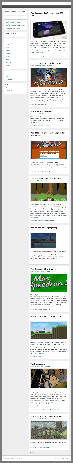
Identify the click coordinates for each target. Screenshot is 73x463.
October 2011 (8, 55)
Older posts (32, 452)
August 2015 (8, 44)
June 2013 (8, 52)
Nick (45, 18)
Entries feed (8, 89)
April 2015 (8, 47)
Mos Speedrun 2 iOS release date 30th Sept (15, 21)
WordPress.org (9, 92)
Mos (41, 356)
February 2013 (9, 53)
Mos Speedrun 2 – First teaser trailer (46, 416)
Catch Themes (66, 458)
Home (7, 6)
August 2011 (8, 56)
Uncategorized (9, 79)
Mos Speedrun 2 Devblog (41, 111)
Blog (42, 125)
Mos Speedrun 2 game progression (45, 316)
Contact (18, 6)
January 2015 (8, 49)
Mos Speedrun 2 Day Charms (43, 269)
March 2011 (8, 62)
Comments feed (9, 90)
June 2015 (8, 46)
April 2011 (8, 61)
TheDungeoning (50, 409)
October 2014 (8, 50)
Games (12, 6)
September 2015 (9, 43)
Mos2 (41, 171)
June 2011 (8, 58)
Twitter (46, 220)
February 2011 (9, 64)
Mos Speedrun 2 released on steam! (46, 63)
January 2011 (8, 65)
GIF (40, 261)
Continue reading (39, 52)
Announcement (37, 56)
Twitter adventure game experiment (46, 178)
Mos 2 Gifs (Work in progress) (43, 228)
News (42, 56)
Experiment (42, 220)
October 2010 (8, 67)
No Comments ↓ (50, 18)
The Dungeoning (37, 364)
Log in (7, 87)
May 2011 (8, 59)
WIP (43, 171)
